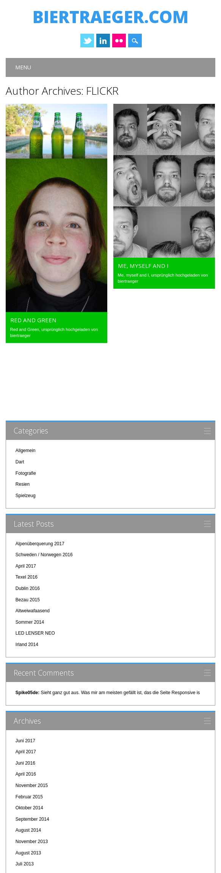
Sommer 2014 (30, 561)
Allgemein (26, 389)
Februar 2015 (29, 735)
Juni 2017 (25, 679)
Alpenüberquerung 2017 (40, 482)
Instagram (119, 40)
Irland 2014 (27, 583)
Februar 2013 (29, 814)
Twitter (87, 40)
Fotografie (26, 412)
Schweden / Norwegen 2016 (44, 493)
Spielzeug (26, 434)
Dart (20, 401)
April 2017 (26, 505)
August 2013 (28, 792)
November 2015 (32, 724)
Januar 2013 (28, 825)
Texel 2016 (27, 516)
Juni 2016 (25, 702)
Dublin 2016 (28, 527)
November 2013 (32, 780)
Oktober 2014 (29, 746)
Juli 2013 (25, 803)
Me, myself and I (143, 265)
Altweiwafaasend (33, 549)
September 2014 (32, 758)
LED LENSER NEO (35, 572)
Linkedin (103, 40)
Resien (23, 423)
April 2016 (26, 713)
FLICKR (102, 90)
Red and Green (33, 315)
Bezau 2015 (28, 538)
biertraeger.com (110, 16)
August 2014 (28, 769)
